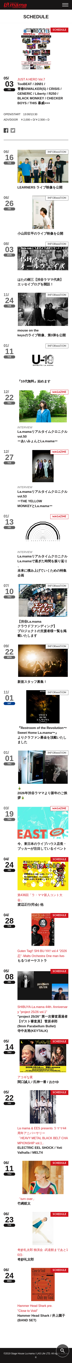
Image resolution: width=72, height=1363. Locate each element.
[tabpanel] (36, 49)
